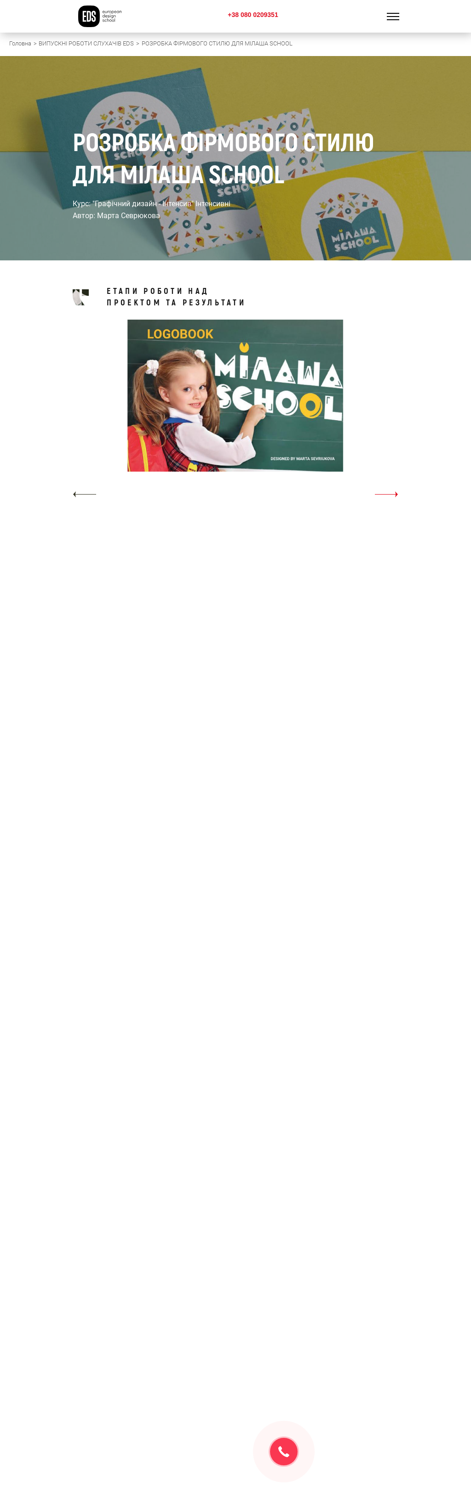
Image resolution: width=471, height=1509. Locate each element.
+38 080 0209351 (253, 14)
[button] (84, 494)
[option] (235, 412)
